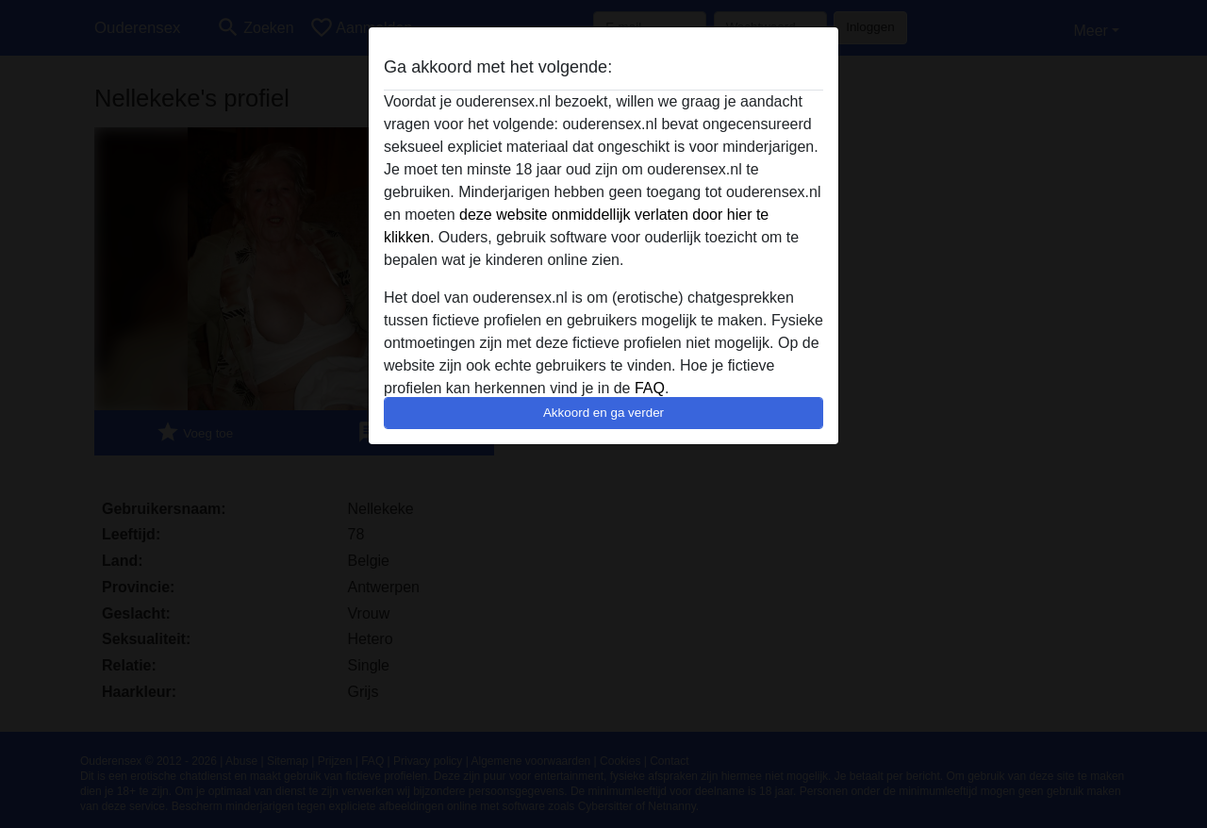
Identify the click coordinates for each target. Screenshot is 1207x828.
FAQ (650, 388)
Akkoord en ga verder (603, 413)
